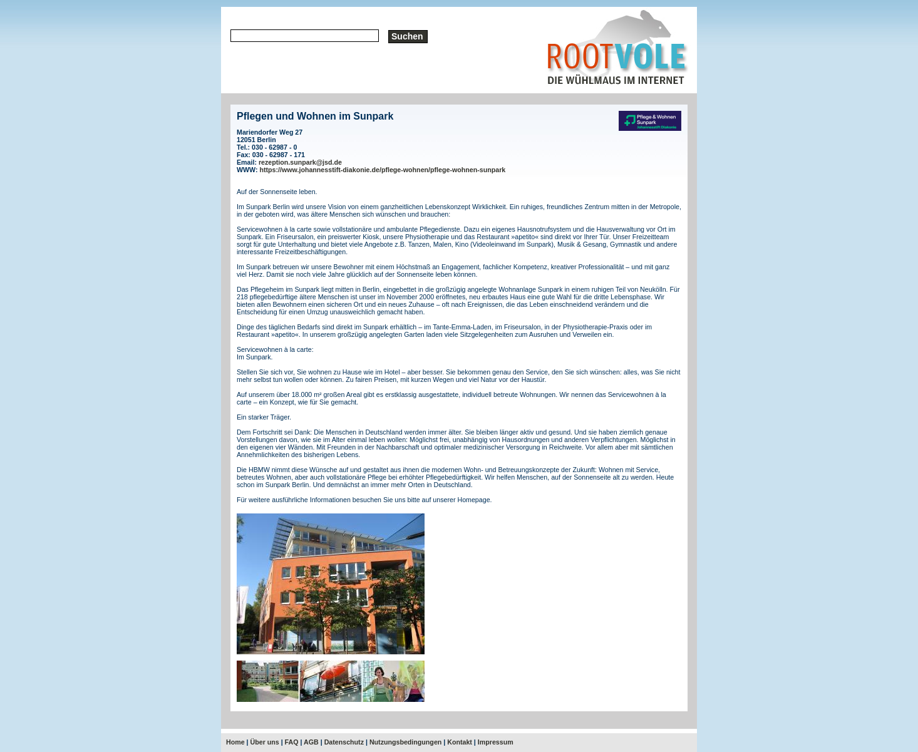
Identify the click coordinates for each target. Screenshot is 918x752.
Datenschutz (344, 742)
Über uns (264, 742)
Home (235, 742)
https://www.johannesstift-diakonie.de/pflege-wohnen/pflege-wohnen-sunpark (383, 169)
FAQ (292, 742)
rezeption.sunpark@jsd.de (300, 162)
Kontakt (459, 742)
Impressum (495, 742)
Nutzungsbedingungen (405, 742)
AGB (311, 742)
